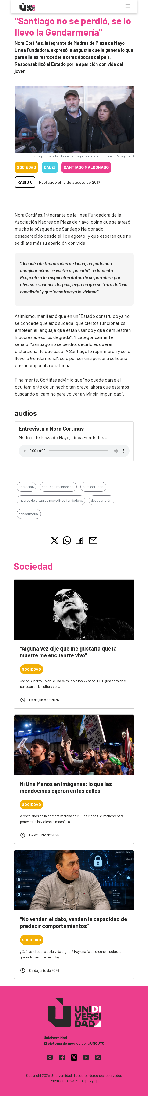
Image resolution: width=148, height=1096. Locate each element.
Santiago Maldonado (86, 167)
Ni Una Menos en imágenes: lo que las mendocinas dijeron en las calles (66, 787)
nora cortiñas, (93, 486)
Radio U (25, 182)
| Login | (91, 1081)
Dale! (50, 167)
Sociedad (26, 167)
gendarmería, (29, 514)
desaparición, (101, 500)
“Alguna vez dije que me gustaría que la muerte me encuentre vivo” (68, 651)
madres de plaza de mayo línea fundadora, (51, 500)
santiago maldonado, (58, 486)
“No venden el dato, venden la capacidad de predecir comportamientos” (73, 922)
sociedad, (26, 486)
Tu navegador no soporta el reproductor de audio (74, 451)
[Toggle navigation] (128, 6)
